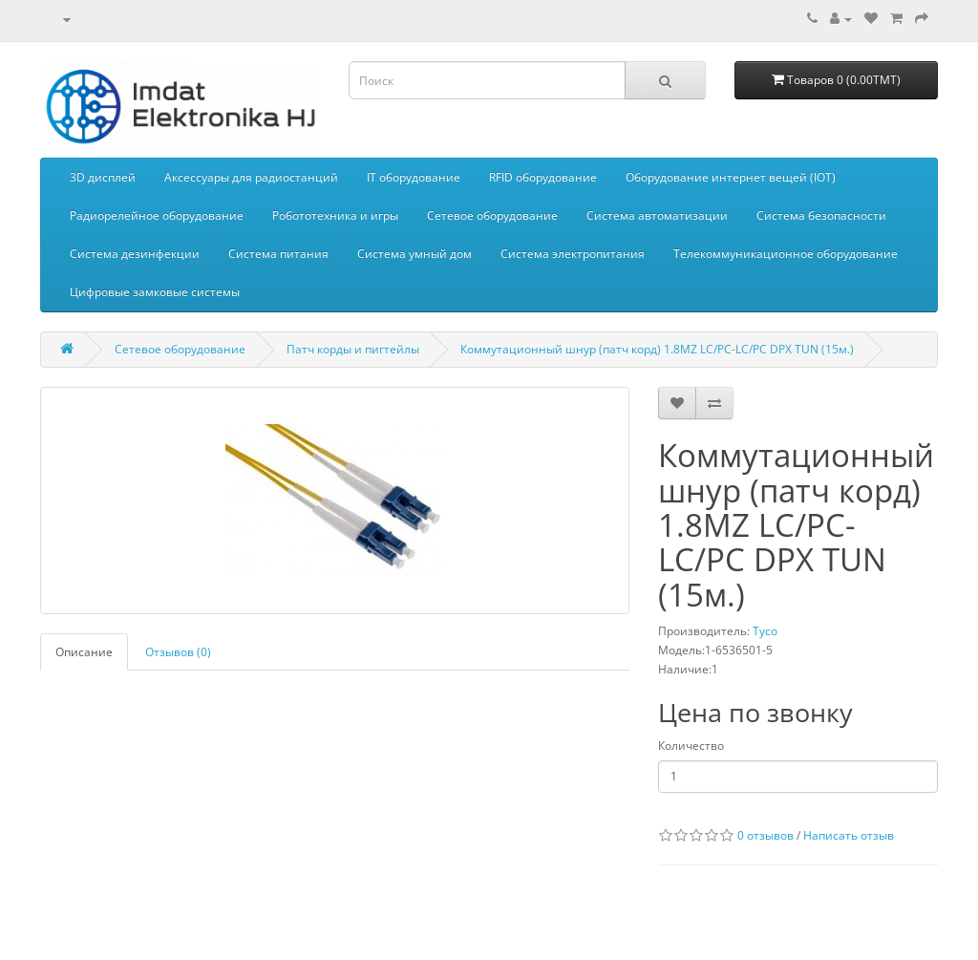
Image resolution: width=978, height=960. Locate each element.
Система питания (278, 253)
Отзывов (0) (178, 652)
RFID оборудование (543, 177)
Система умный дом (414, 253)
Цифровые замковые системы (155, 292)
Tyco (765, 631)
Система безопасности (821, 215)
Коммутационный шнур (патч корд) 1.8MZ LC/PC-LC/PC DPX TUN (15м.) (657, 349)
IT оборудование (413, 177)
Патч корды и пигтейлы (353, 349)
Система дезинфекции (135, 253)
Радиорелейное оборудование (157, 215)
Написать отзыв (848, 835)
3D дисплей (103, 177)
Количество (691, 745)
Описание (84, 652)
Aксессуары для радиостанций (251, 177)
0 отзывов (765, 835)
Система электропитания (572, 253)
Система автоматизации (657, 215)
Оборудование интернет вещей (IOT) (731, 177)
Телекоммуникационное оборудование (785, 253)
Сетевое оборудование (492, 215)
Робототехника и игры (335, 215)
